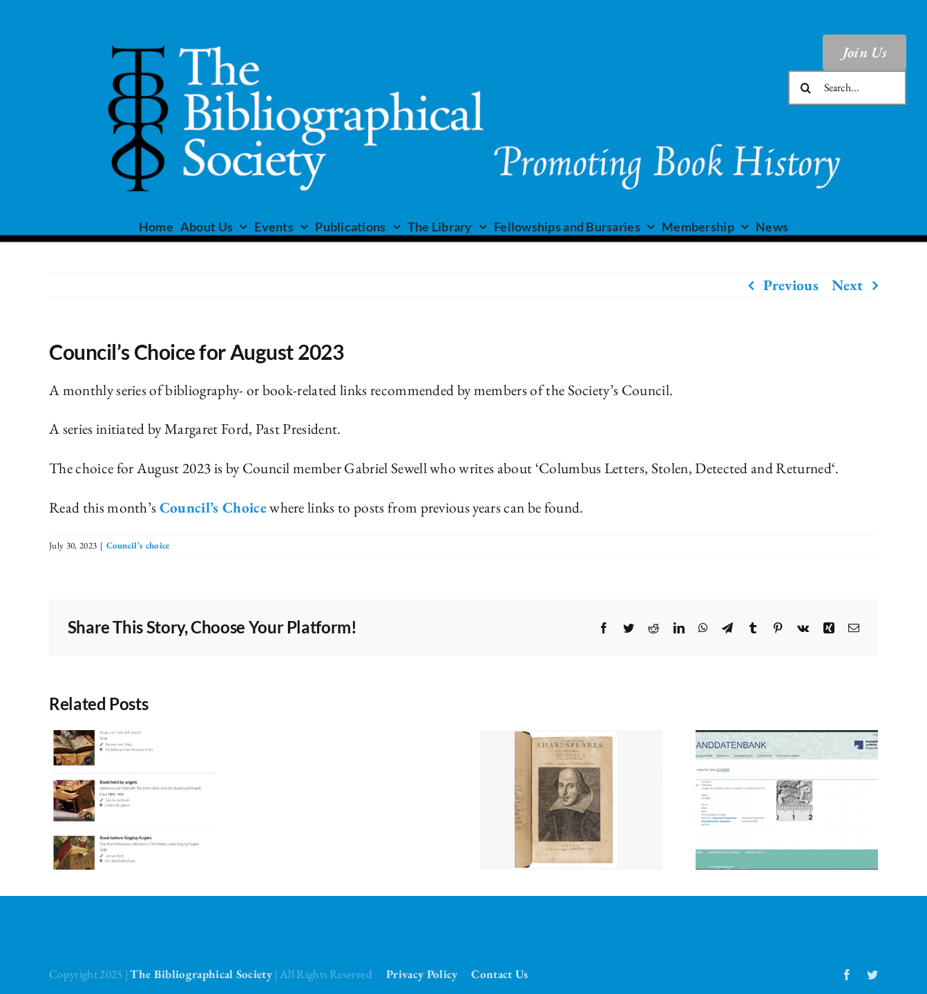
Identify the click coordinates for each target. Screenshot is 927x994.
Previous (791, 285)
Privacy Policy (421, 974)
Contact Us (499, 974)
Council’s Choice (213, 507)
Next (847, 285)
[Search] (805, 87)
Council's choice (138, 545)
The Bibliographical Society (201, 974)
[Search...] (847, 87)
